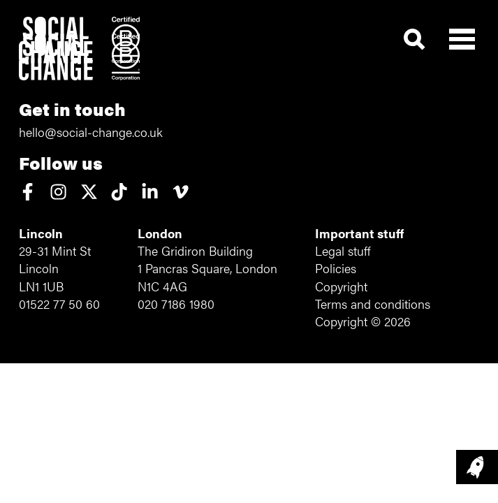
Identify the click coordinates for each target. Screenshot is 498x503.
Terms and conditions (372, 303)
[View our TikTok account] (119, 193)
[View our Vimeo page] (180, 193)
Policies (335, 268)
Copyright (341, 286)
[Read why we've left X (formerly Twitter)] (89, 193)
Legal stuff (342, 250)
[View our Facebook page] (27, 193)
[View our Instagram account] (58, 193)
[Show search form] (415, 40)
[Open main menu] (462, 36)
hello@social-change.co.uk (91, 131)
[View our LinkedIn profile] (150, 193)
